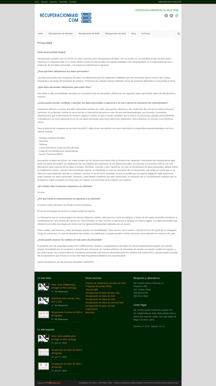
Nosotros (53, 2)
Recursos (90, 312)
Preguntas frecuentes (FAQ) (99, 286)
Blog (133, 33)
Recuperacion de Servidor (61, 33)
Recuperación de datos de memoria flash (105, 302)
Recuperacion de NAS (115, 33)
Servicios (44, 2)
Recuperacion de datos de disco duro (103, 293)
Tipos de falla (92, 289)
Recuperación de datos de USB (100, 299)
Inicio (37, 2)
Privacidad (63, 2)
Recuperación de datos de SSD (100, 296)
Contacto (73, 2)
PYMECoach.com (53, 383)
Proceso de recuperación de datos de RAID (106, 283)
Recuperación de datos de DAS (100, 306)
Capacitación (92, 309)
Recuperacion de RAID (89, 33)
